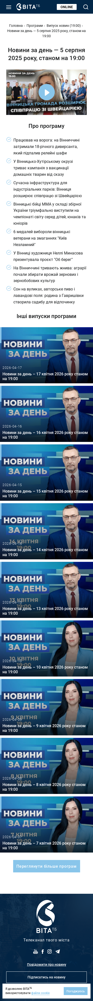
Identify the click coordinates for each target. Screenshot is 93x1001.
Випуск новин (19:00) (64, 25)
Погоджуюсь (75, 991)
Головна (16, 25)
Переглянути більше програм (46, 866)
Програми (35, 25)
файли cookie (40, 993)
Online (67, 6)
